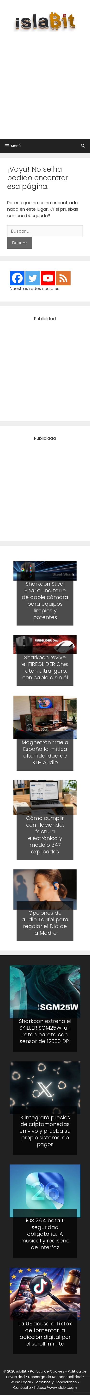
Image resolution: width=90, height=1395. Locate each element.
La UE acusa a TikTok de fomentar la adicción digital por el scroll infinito (45, 1333)
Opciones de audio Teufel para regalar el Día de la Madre (45, 922)
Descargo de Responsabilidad (55, 1376)
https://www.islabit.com (55, 1387)
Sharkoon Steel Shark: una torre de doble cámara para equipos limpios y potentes (45, 600)
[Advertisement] (45, 82)
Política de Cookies (47, 1371)
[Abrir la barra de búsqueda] (83, 146)
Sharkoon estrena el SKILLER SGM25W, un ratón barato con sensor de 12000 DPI (45, 1031)
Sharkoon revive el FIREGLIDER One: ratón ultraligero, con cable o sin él (45, 667)
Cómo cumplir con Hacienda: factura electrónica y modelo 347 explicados (45, 834)
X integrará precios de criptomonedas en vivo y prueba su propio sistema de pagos (45, 1131)
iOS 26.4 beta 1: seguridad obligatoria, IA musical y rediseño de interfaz (45, 1234)
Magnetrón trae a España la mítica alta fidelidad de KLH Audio (45, 752)
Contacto (22, 1387)
